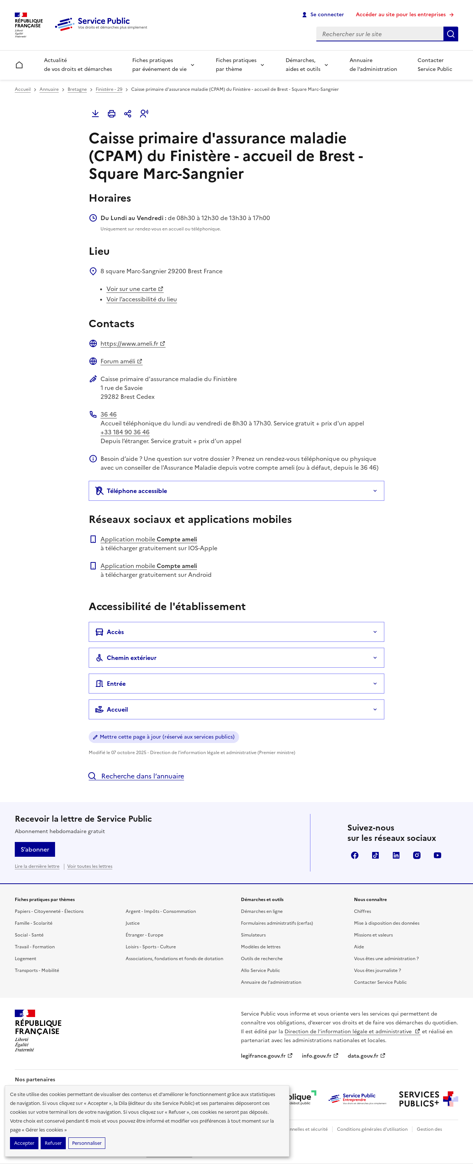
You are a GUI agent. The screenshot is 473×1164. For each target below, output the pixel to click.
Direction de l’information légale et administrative (353, 1031)
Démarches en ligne (262, 911)
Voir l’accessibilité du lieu (141, 299)
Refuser (53, 1143)
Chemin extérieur (126, 657)
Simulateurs (253, 935)
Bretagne (77, 89)
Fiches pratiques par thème (236, 65)
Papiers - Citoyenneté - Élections (49, 911)
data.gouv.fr (367, 1056)
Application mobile (149, 539)
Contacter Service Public (435, 65)
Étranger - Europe (144, 935)
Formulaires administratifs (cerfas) (277, 923)
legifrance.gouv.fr (267, 1056)
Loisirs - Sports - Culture (151, 947)
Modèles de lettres (260, 947)
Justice (133, 923)
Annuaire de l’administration (373, 65)
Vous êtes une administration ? (386, 958)
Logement (25, 958)
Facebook (354, 855)
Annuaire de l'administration (271, 982)
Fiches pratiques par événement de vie (159, 65)
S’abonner (35, 849)
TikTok (375, 855)
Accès (109, 631)
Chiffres (362, 911)
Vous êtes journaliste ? (377, 970)
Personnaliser (87, 1143)
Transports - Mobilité (37, 970)
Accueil (23, 89)
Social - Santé (29, 935)
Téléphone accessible (131, 490)
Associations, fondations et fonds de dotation (174, 958)
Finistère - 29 (109, 89)
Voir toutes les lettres (89, 866)
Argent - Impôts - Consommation (161, 911)
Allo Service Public (260, 970)
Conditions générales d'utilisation (372, 1129)
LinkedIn (396, 855)
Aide (359, 947)
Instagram (416, 855)
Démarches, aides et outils (303, 65)
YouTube (437, 855)
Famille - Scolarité (33, 923)
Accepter (24, 1143)
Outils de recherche (262, 958)
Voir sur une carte (135, 288)
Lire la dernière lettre (37, 866)
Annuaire (49, 89)
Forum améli (122, 361)
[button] (144, 113)
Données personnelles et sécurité (293, 1129)
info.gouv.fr (320, 1056)
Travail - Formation (35, 947)
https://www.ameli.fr (133, 343)
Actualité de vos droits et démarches (78, 65)
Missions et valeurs (373, 935)
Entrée (110, 683)
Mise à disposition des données (386, 923)
